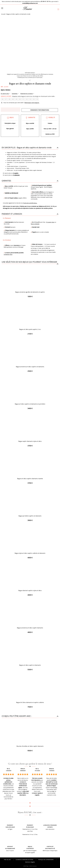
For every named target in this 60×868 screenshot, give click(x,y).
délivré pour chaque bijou (50, 850)
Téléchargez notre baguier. (31, 102)
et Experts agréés (30, 852)
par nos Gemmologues (29, 850)
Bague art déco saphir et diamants (30, 665)
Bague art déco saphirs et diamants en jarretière (30, 404)
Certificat (48, 185)
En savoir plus (5, 93)
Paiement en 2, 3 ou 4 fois (30, 829)
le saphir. (16, 173)
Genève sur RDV (50, 134)
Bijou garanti (10, 128)
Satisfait (10, 846)
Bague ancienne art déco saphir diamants (30, 628)
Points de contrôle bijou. (30, 203)
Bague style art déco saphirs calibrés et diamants (30, 553)
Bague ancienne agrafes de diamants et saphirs (30, 292)
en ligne (10, 829)
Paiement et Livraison (26, 93)
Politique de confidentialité (45, 859)
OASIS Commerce (33, 866)
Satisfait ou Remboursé (11, 193)
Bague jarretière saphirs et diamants (30, 516)
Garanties (15, 93)
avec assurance (50, 829)
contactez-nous (8, 254)
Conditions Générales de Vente (24, 859)
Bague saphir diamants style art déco (30, 441)
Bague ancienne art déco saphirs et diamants (30, 367)
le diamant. (16, 175)
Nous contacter (35, 224)
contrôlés (30, 848)
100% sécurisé (10, 827)
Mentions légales (30, 862)
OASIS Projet (26, 866)
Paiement (10, 825)
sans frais (30, 831)
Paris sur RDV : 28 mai (50, 129)
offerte (50, 827)
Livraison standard (50, 825)
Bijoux (30, 846)
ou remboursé (10, 848)
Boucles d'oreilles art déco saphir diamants (30, 746)
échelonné (30, 827)
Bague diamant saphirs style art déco (30, 590)
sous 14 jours (10, 850)
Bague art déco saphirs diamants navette (30, 478)
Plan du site (7, 859)
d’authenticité (50, 848)
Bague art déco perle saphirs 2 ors (30, 329)
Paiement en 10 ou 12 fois (29, 834)
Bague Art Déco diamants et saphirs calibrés (30, 702)
